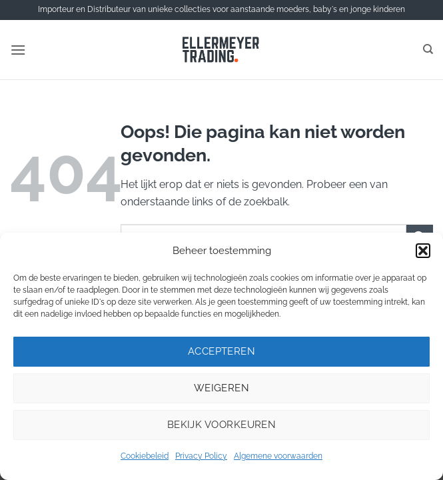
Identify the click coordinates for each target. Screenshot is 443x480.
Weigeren (222, 388)
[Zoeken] (428, 49)
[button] (423, 250)
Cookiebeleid (145, 456)
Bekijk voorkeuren (221, 425)
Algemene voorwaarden (278, 456)
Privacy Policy (201, 456)
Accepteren (222, 351)
